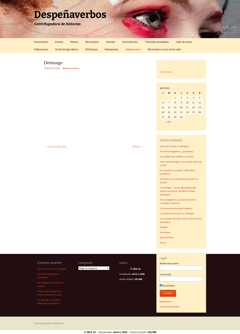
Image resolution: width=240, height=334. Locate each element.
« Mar (168, 121)
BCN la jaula (91, 49)
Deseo (138, 146)
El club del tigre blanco (66, 49)
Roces (163, 242)
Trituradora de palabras (157, 41)
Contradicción (55, 146)
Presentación (41, 41)
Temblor (164, 227)
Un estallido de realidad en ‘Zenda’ (177, 156)
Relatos (74, 41)
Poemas (59, 41)
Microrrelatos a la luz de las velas (164, 49)
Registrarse (165, 301)
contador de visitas (166, 72)
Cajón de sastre (184, 41)
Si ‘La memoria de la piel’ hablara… (177, 208)
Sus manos (165, 232)
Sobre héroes (166, 237)
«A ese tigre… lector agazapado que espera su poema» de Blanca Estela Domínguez (178, 191)
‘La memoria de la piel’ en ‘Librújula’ (177, 213)
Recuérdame (167, 285)
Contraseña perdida (169, 306)
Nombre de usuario (169, 263)
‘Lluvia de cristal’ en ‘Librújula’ (174, 146)
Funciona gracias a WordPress (49, 323)
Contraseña (165, 274)
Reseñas (110, 41)
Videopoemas (112, 49)
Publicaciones (41, 49)
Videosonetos (133, 49)
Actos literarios (130, 41)
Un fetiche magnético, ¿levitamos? (177, 151)
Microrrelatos (92, 41)
